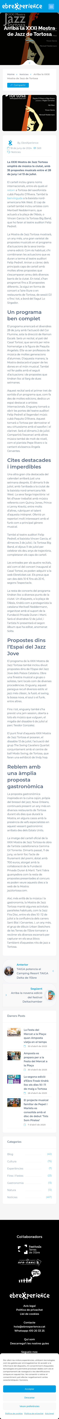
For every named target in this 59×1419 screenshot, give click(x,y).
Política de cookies (14, 1413)
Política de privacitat (33, 1413)
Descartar (29, 1397)
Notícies (24, 74)
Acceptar (29, 1389)
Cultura (11, 1161)
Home (10, 74)
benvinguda (14, 198)
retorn (11, 190)
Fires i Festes (15, 1175)
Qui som (29, 1339)
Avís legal (49, 1413)
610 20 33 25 (37, 1330)
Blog (10, 1154)
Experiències (15, 1168)
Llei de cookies (29, 1313)
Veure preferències (29, 1406)
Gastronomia (15, 1183)
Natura (11, 1190)
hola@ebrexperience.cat (29, 1326)
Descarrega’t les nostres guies (29, 1343)
